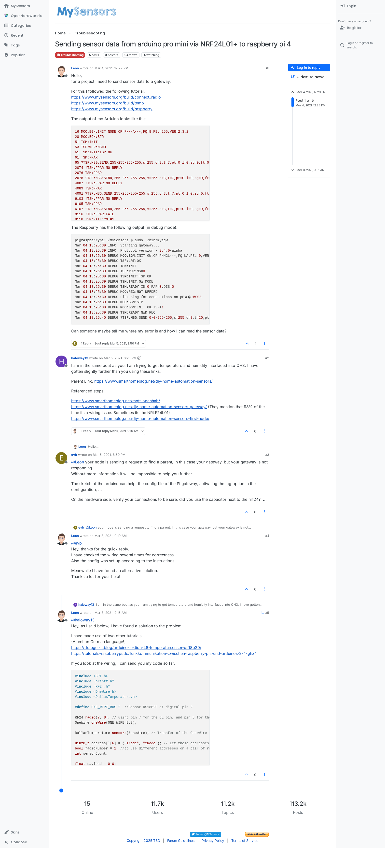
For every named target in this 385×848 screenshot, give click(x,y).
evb (74, 455)
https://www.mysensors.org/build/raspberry (111, 108)
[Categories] (24, 25)
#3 (267, 455)
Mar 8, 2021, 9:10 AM (111, 536)
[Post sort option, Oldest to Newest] (309, 77)
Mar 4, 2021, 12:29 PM (111, 68)
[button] (24, 832)
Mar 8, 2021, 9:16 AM (111, 613)
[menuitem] (360, 6)
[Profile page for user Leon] (61, 71)
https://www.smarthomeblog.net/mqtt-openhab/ (115, 400)
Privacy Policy (213, 840)
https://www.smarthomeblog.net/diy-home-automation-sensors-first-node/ (140, 418)
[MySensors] (24, 6)
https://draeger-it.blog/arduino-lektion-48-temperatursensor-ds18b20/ (136, 647)
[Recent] (24, 35)
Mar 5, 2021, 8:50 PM (109, 455)
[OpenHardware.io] (24, 16)
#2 (267, 358)
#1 (267, 68)
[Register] (360, 28)
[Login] (360, 6)
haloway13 (79, 358)
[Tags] (24, 45)
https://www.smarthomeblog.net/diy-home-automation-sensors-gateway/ (139, 406)
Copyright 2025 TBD (143, 840)
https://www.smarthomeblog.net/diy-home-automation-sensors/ (153, 381)
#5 (267, 613)
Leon (75, 68)
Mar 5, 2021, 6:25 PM (120, 358)
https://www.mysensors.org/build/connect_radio (116, 97)
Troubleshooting (70, 55)
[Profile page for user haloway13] (61, 361)
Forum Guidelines (180, 840)
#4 (267, 536)
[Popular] (24, 55)
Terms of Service (244, 840)
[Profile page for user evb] (61, 458)
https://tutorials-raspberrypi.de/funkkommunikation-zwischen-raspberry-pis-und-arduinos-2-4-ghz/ (163, 653)
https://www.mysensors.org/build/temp (107, 103)
